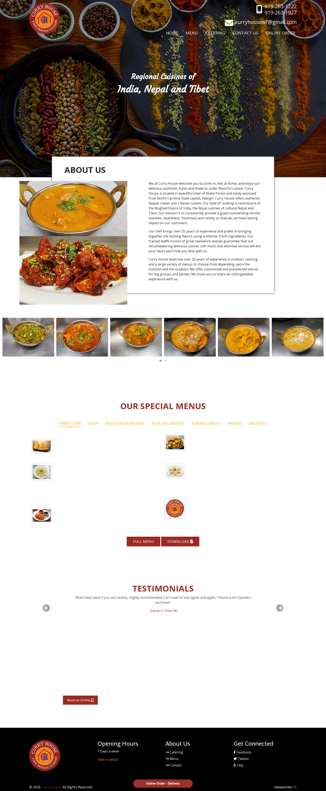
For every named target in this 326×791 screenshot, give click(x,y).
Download (180, 541)
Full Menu (143, 541)
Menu (192, 33)
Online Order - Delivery (163, 783)
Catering (215, 33)
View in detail (107, 759)
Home (172, 33)
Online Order (280, 33)
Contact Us (245, 33)
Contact (173, 765)
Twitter (241, 758)
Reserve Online (80, 700)
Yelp (238, 765)
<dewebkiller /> (285, 787)
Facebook (242, 752)
